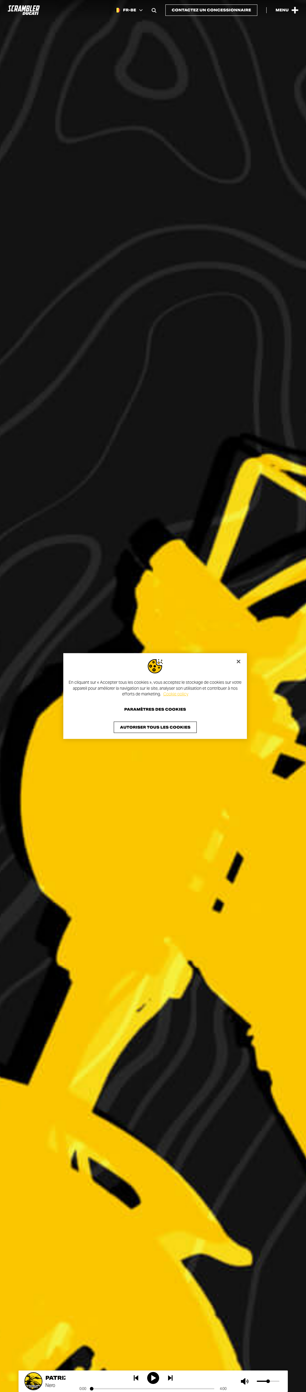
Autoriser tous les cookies (155, 727)
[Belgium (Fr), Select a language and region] (129, 10)
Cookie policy (175, 694)
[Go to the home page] (24, 10)
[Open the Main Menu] (287, 10)
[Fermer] (238, 661)
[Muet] (246, 1381)
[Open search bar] (154, 10)
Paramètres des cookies (155, 709)
